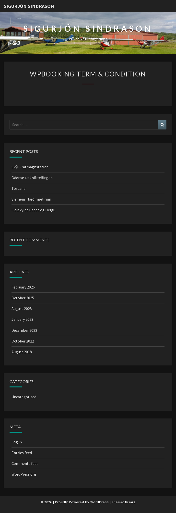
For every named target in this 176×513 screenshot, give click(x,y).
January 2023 (22, 319)
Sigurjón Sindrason (29, 6)
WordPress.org (24, 474)
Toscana (18, 188)
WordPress (99, 502)
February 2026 (23, 287)
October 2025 (23, 297)
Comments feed (25, 463)
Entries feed (22, 452)
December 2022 (24, 330)
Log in (17, 441)
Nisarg (130, 502)
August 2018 (22, 351)
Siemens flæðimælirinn (31, 199)
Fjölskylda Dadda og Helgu (33, 209)
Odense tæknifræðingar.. (32, 177)
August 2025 (22, 308)
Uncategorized (24, 396)
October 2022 (23, 341)
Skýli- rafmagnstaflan (30, 166)
